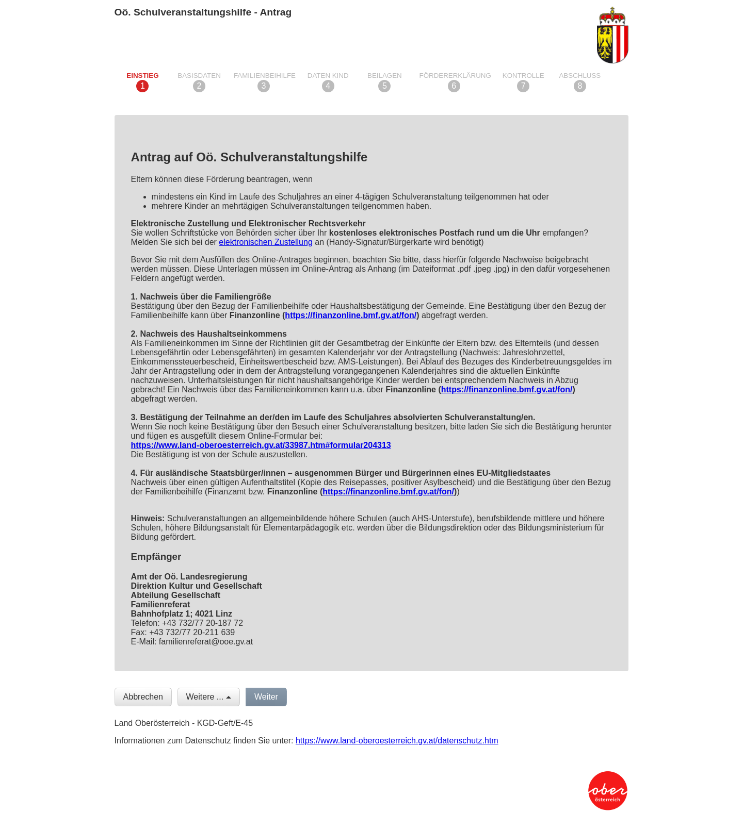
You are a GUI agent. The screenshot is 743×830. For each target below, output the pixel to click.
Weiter (266, 696)
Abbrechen (143, 696)
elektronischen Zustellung (265, 242)
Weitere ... (205, 696)
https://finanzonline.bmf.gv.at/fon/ (350, 315)
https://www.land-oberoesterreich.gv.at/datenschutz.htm (397, 740)
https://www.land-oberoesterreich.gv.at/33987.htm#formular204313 (261, 445)
